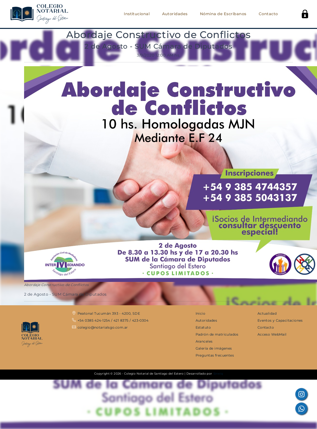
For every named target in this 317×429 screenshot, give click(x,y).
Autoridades (175, 14)
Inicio (200, 313)
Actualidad (267, 313)
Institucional (137, 14)
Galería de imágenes (214, 348)
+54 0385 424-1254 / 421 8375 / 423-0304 (113, 320)
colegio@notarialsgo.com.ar (103, 327)
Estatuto (203, 327)
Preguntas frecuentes (215, 355)
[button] (305, 14)
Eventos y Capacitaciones (280, 320)
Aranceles (204, 341)
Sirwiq (218, 373)
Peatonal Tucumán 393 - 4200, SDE (109, 313)
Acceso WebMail (272, 334)
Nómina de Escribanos (223, 14)
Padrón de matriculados (217, 334)
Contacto (268, 14)
